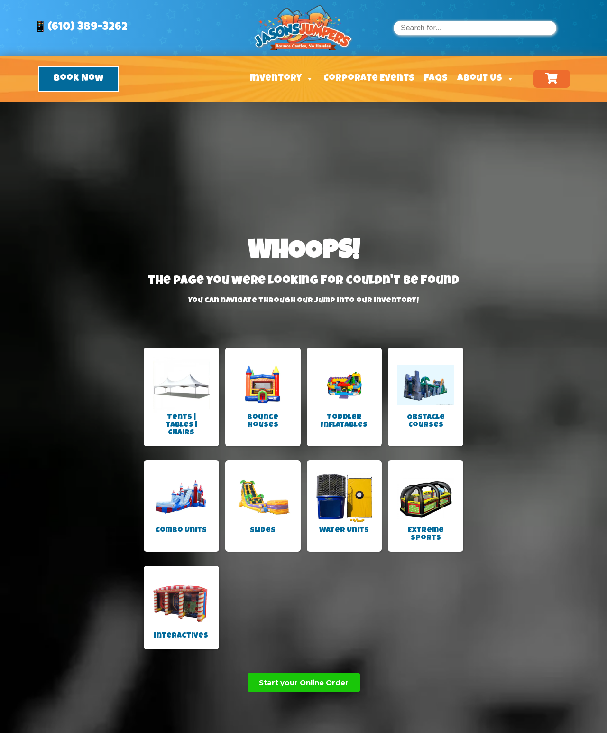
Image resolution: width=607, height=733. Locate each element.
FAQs (436, 79)
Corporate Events (368, 79)
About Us (486, 78)
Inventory (282, 78)
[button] (78, 79)
